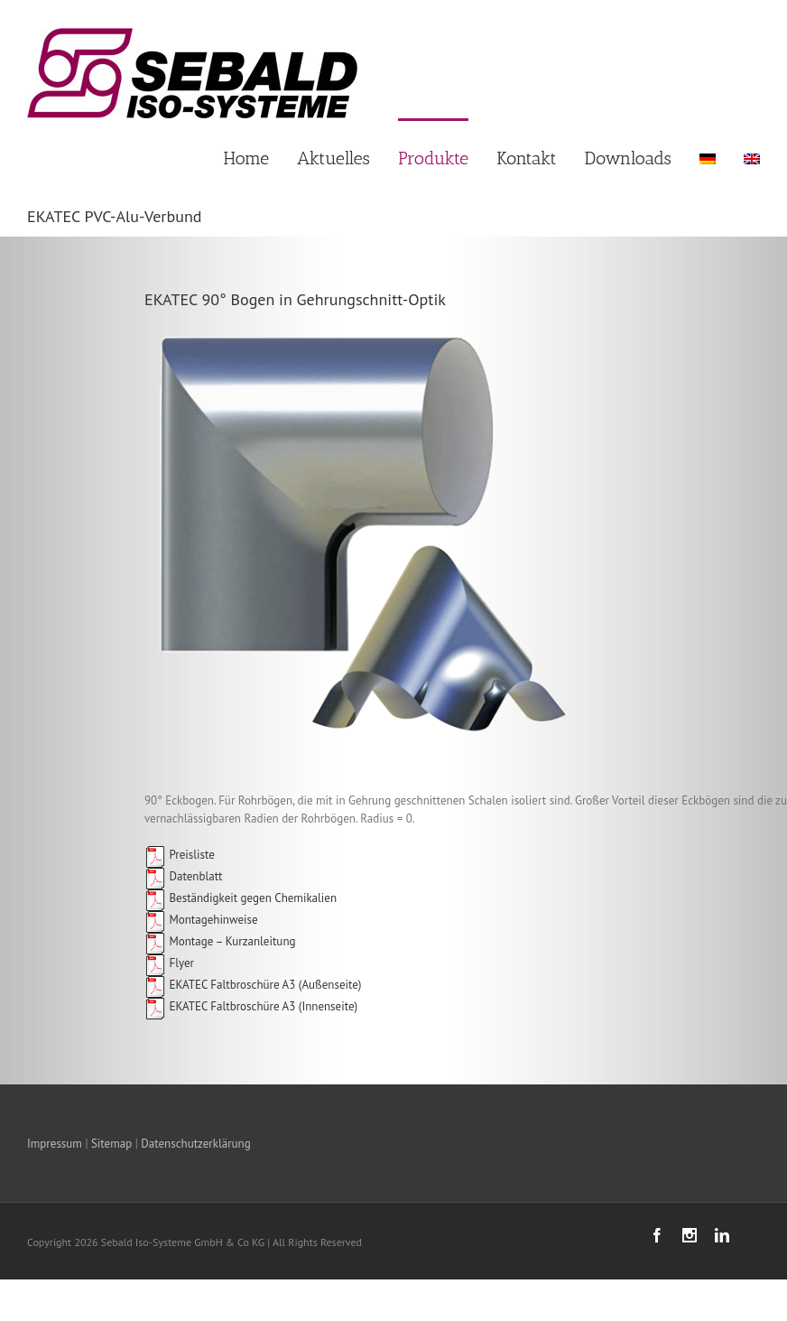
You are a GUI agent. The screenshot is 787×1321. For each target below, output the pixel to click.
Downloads (628, 158)
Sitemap (111, 1143)
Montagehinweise (201, 919)
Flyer (169, 963)
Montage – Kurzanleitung (219, 941)
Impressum (54, 1143)
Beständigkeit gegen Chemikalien (240, 898)
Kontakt (526, 158)
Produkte (433, 158)
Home (247, 158)
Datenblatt (183, 876)
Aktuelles (333, 158)
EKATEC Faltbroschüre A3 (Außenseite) (263, 984)
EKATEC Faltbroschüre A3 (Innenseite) (261, 1006)
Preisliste (179, 854)
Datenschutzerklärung (195, 1143)
